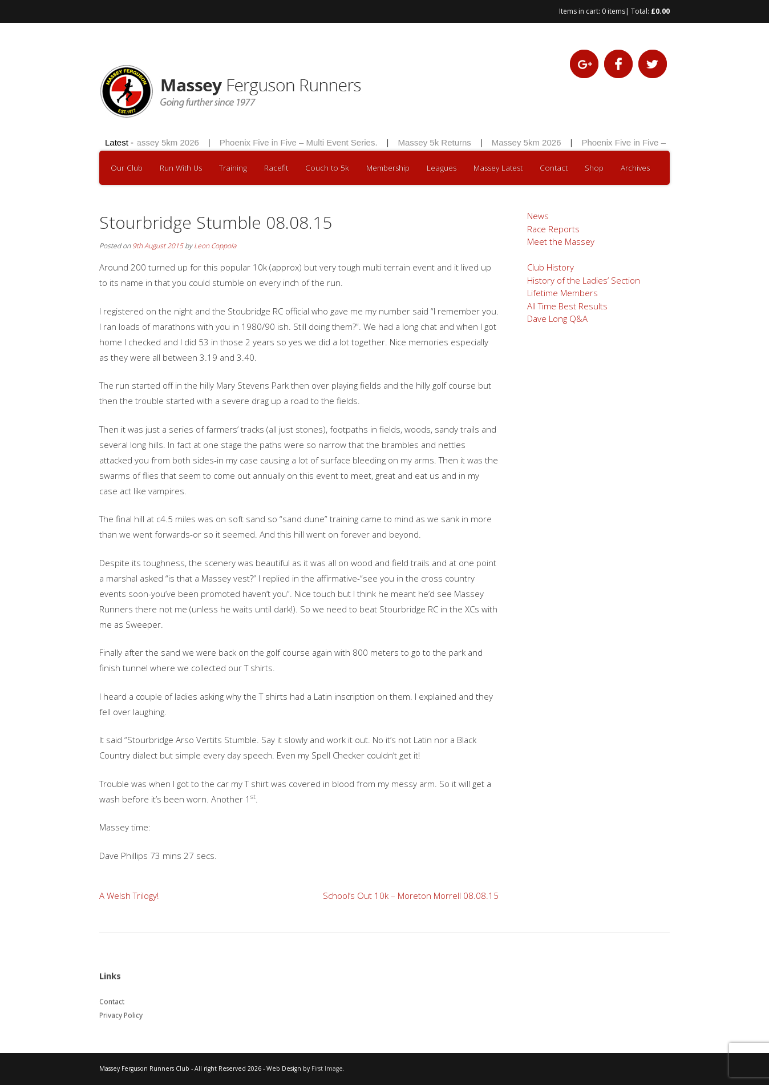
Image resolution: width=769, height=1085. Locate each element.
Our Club (127, 168)
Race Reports (553, 229)
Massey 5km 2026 (168, 142)
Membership (388, 168)
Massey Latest (498, 168)
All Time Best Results (567, 306)
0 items (613, 11)
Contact (554, 168)
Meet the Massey (560, 241)
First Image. (328, 1068)
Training (233, 168)
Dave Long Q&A (557, 318)
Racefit (276, 168)
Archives (635, 168)
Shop (594, 168)
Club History (550, 267)
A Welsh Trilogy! (129, 895)
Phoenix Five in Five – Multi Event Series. (301, 142)
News (538, 215)
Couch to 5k (327, 168)
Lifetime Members (562, 293)
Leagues (441, 168)
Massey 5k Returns (437, 142)
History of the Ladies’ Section (583, 280)
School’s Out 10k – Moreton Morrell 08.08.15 (411, 895)
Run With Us (181, 168)
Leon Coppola (215, 246)
